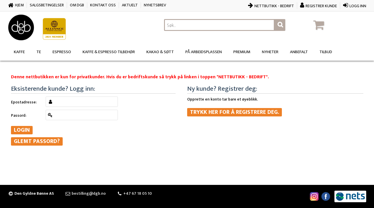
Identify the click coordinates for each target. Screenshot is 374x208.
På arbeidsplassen (203, 51)
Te (38, 51)
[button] (338, 24)
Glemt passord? (37, 141)
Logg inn (357, 6)
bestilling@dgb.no (89, 193)
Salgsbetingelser (47, 5)
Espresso (62, 51)
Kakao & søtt (160, 51)
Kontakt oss (103, 5)
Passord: (18, 115)
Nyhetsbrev (155, 5)
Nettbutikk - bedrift (274, 6)
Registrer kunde (321, 6)
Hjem (19, 5)
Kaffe (19, 51)
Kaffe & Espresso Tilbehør (109, 51)
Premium (241, 51)
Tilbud (325, 51)
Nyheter (270, 51)
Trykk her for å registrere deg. (234, 112)
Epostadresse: (24, 102)
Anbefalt (299, 51)
